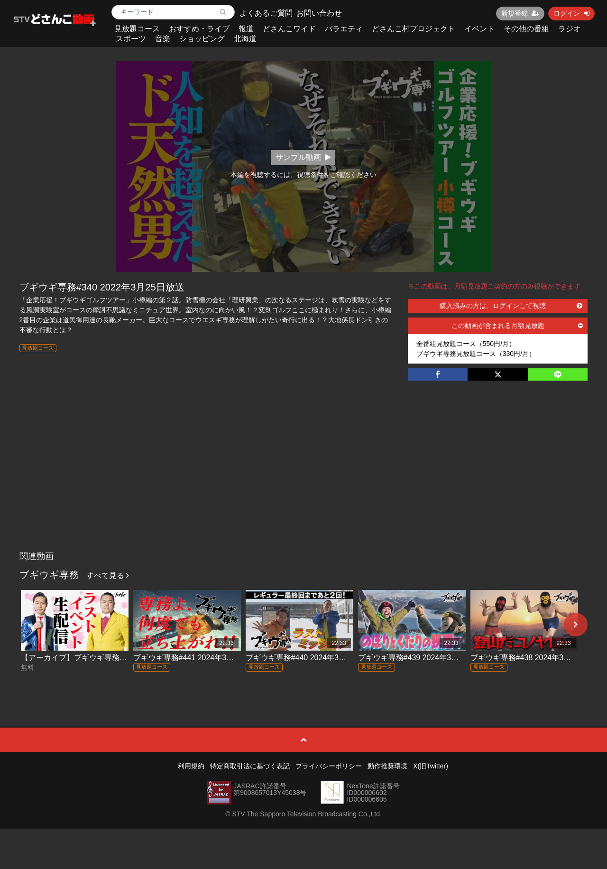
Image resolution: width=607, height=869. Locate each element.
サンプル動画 (303, 157)
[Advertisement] (303, 475)
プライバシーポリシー (328, 766)
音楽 (162, 39)
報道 (246, 29)
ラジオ (569, 29)
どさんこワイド (289, 29)
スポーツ (131, 39)
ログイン (571, 13)
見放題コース (137, 29)
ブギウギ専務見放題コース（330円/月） (475, 353)
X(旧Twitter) (430, 766)
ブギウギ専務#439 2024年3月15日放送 (424, 658)
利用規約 (191, 766)
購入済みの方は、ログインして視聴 (511, 305)
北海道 (245, 39)
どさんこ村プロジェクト (413, 29)
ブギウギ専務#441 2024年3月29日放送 (199, 658)
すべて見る (107, 575)
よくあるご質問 (266, 13)
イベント (479, 29)
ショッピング (202, 39)
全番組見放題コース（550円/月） (465, 343)
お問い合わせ (319, 13)
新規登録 (520, 13)
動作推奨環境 (387, 766)
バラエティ (344, 29)
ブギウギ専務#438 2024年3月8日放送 (534, 658)
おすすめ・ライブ (199, 29)
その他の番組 (526, 29)
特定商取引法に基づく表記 (250, 766)
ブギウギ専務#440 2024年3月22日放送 (311, 658)
